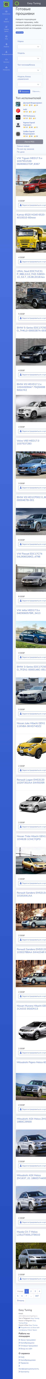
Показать (24, 91)
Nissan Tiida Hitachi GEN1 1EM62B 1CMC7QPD (31, 838)
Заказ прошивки (28, 1340)
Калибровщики (27, 1343)
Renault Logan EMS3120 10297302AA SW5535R (31, 781)
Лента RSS (29, 141)
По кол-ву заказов (25, 149)
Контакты (24, 1371)
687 (37, 1296)
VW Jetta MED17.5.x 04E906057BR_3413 (28, 612)
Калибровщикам (28, 1360)
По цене (21, 152)
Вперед (20, 1300)
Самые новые (23, 146)
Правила (24, 1363)
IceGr (25, 109)
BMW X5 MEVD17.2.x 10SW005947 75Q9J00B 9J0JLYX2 (31, 387)
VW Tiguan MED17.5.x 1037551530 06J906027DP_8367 (29, 161)
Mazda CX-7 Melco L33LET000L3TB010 (28, 1233)
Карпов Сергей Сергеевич (29, 124)
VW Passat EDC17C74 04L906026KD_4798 (29, 555)
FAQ (22, 1357)
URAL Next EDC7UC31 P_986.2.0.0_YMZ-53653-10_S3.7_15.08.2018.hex (31, 274)
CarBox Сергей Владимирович (29, 132)
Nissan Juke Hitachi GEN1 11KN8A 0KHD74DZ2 (31, 725)
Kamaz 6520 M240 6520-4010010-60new (31, 216)
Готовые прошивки (29, 1345)
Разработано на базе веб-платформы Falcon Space (29, 1328)
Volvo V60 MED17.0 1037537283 (28, 442)
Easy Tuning (34, 3)
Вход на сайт (26, 1348)
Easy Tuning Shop (27, 1322)
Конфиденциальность (29, 1368)
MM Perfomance (29, 116)
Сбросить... (37, 91)
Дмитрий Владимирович (32, 103)
